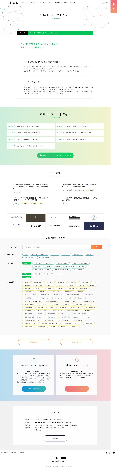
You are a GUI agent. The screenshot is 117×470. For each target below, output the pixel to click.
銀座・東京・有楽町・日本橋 (61, 269)
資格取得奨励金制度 (63, 320)
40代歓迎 (51, 307)
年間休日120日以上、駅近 (88, 301)
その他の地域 (27, 277)
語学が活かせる (28, 291)
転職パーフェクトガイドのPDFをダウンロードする (55, 155)
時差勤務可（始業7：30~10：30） (50, 323)
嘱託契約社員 (28, 310)
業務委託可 (27, 285)
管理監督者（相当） (51, 317)
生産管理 (71, 285)
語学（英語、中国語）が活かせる (33, 317)
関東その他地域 (78, 269)
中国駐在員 (57, 304)
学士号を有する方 (57, 310)
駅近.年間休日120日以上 (79, 190)
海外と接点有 (39, 285)
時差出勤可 (67, 304)
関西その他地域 (55, 274)
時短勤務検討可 (69, 291)
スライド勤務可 (45, 304)
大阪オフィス (60, 288)
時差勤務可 (80, 298)
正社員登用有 (73, 282)
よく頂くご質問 (76, 342)
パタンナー (65, 254)
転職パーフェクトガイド (45, 2)
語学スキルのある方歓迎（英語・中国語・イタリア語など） (75, 313)
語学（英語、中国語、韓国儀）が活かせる (72, 317)
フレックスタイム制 (55, 291)
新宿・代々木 (38, 266)
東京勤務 (53, 326)
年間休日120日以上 (25, 203)
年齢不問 (40, 313)
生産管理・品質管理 (67, 190)
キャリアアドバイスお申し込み (34, 388)
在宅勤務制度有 (89, 310)
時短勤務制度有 (49, 320)
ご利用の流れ (34, 342)
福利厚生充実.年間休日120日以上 (33, 301)
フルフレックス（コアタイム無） (71, 323)
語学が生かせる (83, 288)
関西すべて (26, 274)
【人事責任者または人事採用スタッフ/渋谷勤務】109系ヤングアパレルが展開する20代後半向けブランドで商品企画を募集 (30, 186)
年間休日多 (27, 288)
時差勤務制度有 (45, 294)
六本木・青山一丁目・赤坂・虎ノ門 (43, 263)
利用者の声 (57, 2)
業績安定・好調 (37, 282)
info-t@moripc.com (66, 422)
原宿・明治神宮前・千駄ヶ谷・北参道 (75, 266)
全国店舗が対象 (51, 313)
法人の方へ (13, 452)
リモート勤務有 (89, 294)
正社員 (34, 203)
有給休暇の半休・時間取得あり (32, 320)
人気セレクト (85, 282)
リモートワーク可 (59, 298)
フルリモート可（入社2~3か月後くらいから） (70, 307)
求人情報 (33, 2)
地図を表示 (55, 438)
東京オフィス (39, 288)
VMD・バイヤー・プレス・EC (39, 254)
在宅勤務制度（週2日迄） (73, 310)
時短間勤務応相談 (90, 307)
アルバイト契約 (89, 323)
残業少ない (81, 285)
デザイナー (65, 203)
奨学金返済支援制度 (78, 320)
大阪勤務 (63, 326)
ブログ (65, 2)
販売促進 (89, 317)
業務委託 (92, 285)
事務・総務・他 (17, 192)
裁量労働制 (81, 291)
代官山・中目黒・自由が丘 (53, 266)
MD (16, 203)
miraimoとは (24, 2)
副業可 (70, 298)
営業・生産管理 (28, 326)
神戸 (44, 274)
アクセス (72, 2)
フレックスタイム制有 (30, 294)
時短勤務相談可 (28, 307)
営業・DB (89, 254)
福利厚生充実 (90, 190)
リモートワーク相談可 (42, 310)
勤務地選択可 (74, 326)
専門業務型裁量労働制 (30, 304)
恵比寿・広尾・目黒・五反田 (80, 263)
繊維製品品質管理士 (29, 298)
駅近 (41, 203)
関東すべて (26, 263)
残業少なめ (40, 307)
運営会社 (22, 452)
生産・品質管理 (28, 313)
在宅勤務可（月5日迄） (30, 323)
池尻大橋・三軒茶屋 (62, 263)
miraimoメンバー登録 (76, 388)
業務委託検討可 (58, 294)
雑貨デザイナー (41, 326)
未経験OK (50, 285)
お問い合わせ (4, 452)
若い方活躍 (49, 282)
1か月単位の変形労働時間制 (70, 301)
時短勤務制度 (41, 291)
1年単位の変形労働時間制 (73, 294)
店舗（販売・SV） (29, 257)
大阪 (36, 274)
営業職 (49, 288)
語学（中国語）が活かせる (82, 304)
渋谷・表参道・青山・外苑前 (42, 269)
